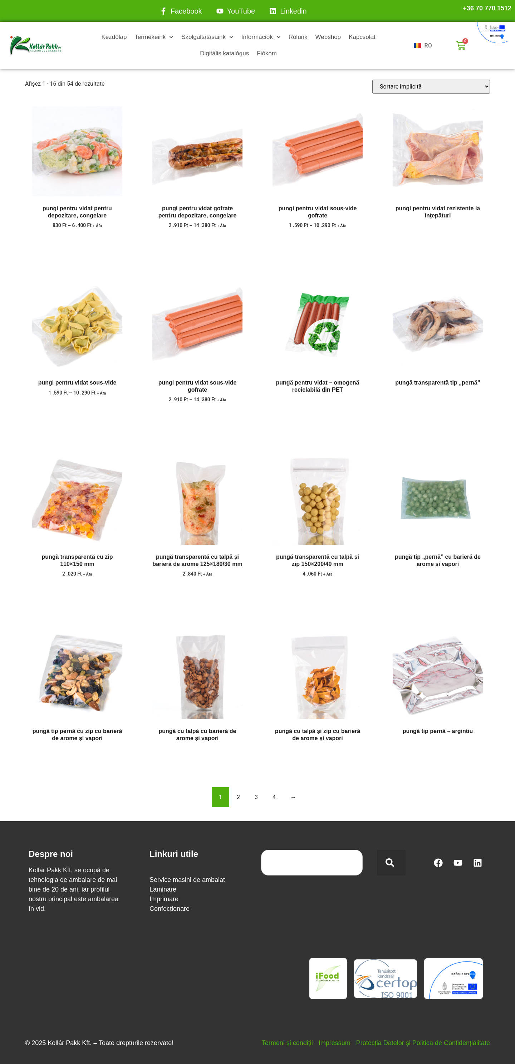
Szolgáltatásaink (207, 37)
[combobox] (312, 862)
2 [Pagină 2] (238, 797)
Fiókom (267, 53)
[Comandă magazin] (431, 87)
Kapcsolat (362, 37)
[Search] (391, 862)
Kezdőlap (114, 37)
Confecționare (169, 908)
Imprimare (163, 899)
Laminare (162, 889)
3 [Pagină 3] (256, 797)
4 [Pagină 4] (274, 797)
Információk (261, 37)
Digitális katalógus (224, 53)
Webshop (328, 37)
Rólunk (298, 37)
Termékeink (153, 37)
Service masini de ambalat (187, 879)
